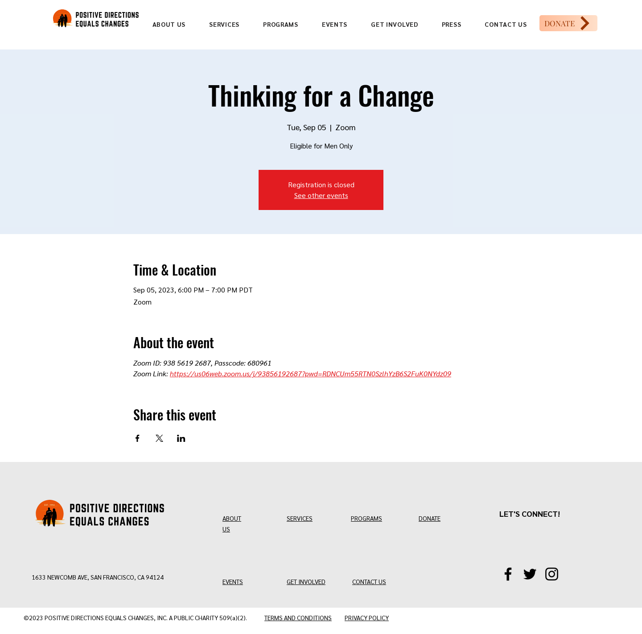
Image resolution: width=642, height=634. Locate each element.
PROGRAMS (366, 518)
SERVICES (300, 518)
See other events (321, 195)
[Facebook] (508, 574)
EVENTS (232, 581)
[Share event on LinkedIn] (181, 438)
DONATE (429, 518)
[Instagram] (551, 574)
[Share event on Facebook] (137, 438)
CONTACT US (369, 581)
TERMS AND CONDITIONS (298, 617)
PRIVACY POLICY (367, 617)
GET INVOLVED (306, 581)
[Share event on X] (159, 438)
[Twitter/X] (530, 574)
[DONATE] (568, 23)
